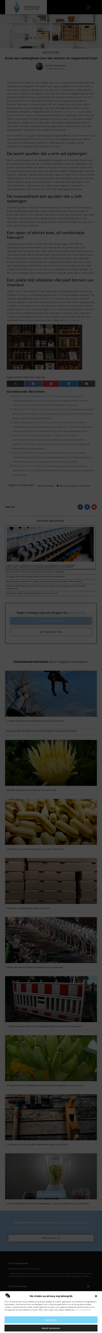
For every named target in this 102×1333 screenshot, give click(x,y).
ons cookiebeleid (82, 1310)
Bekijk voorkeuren (51, 1328)
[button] (95, 1296)
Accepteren (51, 1320)
